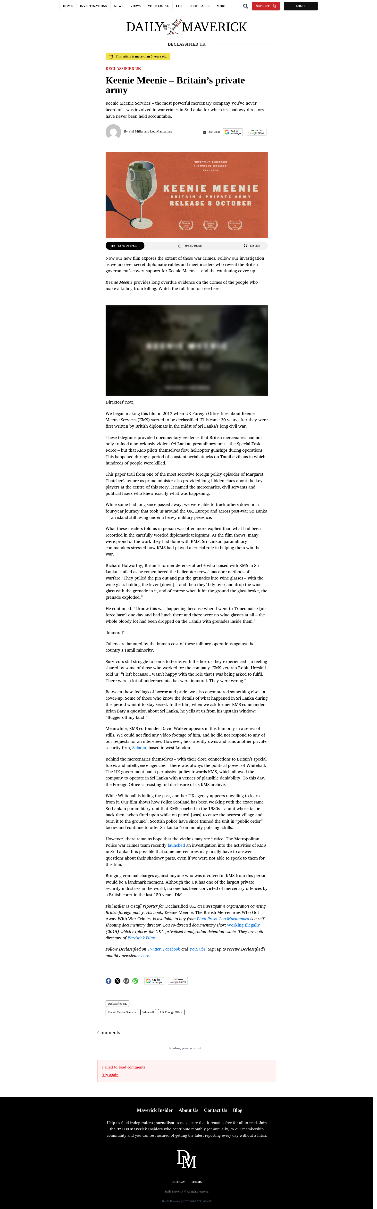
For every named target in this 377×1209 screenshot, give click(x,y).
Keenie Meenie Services (122, 1012)
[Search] (245, 6)
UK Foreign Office (171, 1012)
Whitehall (148, 1012)
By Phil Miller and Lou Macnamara (148, 131)
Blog (237, 1110)
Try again (110, 1075)
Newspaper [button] (200, 6)
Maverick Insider (155, 1110)
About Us (188, 1110)
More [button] (221, 6)
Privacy (178, 1182)
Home (68, 6)
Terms (196, 1182)
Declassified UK (117, 1003)
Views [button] (135, 6)
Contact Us (215, 1110)
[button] (233, 132)
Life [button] (179, 6)
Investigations (93, 6)
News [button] (118, 6)
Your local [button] (158, 6)
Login (300, 6)
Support (266, 6)
